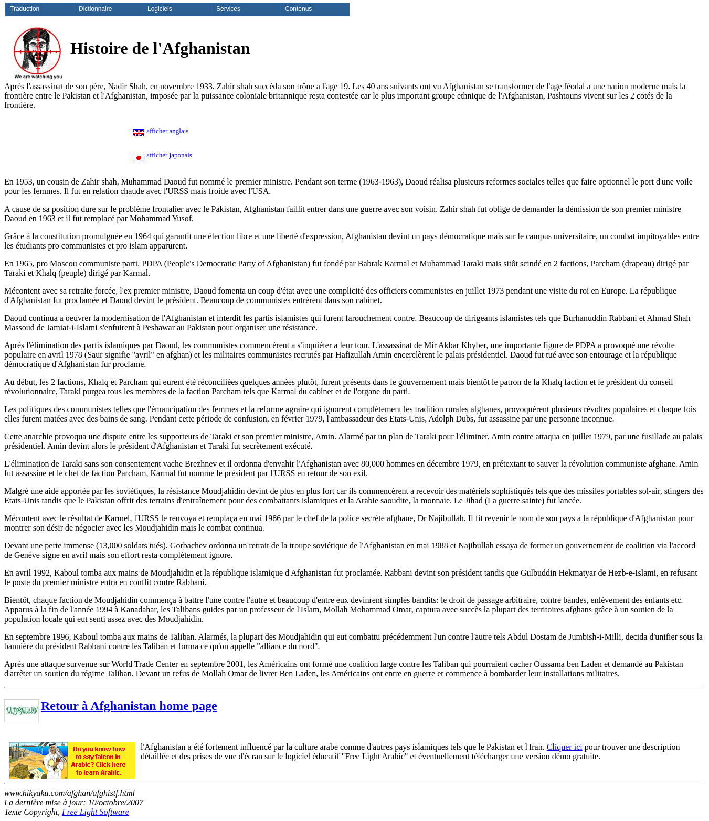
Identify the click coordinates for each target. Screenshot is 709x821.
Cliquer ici (565, 746)
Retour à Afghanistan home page (129, 705)
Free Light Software (95, 811)
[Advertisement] (385, 143)
